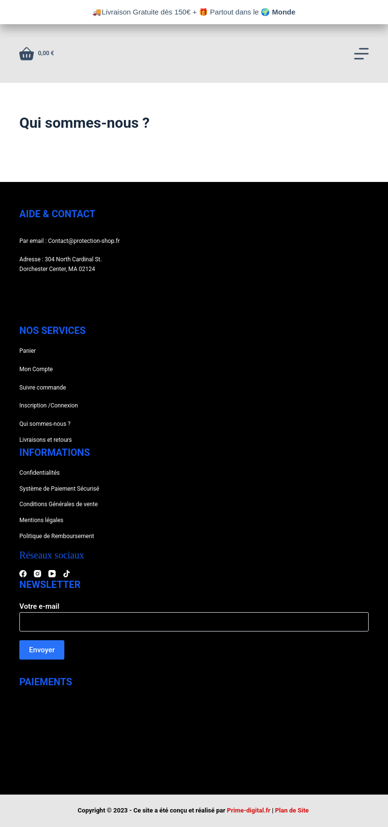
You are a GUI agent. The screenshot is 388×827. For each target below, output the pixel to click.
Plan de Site (292, 810)
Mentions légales (41, 520)
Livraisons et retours (45, 439)
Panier (27, 350)
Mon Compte (36, 369)
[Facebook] (23, 573)
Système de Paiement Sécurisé (59, 488)
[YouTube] (52, 573)
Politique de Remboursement (56, 536)
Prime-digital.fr (248, 810)
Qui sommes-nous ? (45, 424)
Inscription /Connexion (48, 405)
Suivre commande (42, 387)
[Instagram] (37, 573)
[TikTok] (66, 573)
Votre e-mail (194, 614)
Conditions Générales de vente (58, 504)
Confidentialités (39, 472)
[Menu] (361, 53)
